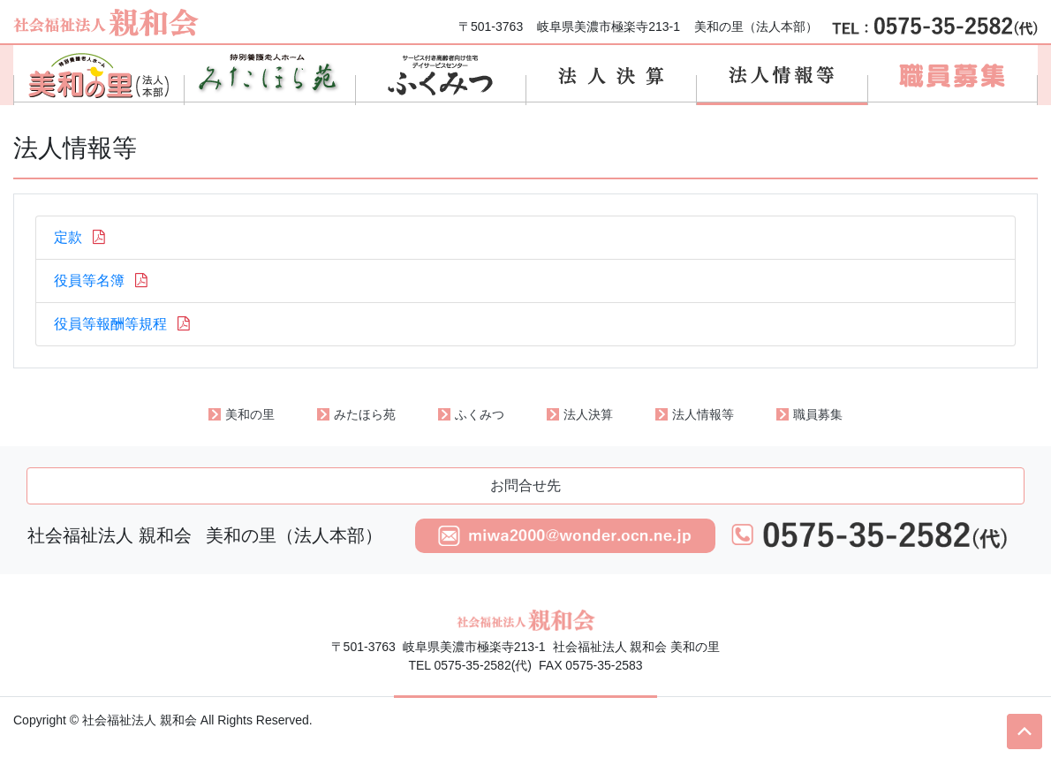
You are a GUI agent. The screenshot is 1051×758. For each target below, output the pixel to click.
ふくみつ (479, 414)
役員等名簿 (102, 280)
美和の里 (250, 414)
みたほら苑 (365, 414)
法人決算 (588, 414)
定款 (81, 237)
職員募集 (818, 414)
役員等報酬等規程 (123, 323)
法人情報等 (703, 414)
